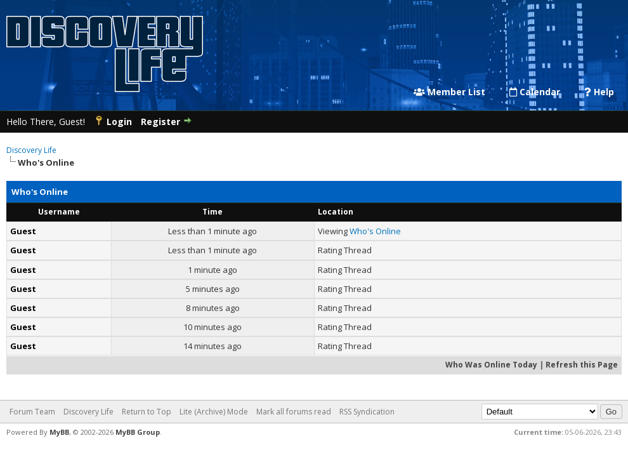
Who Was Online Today (491, 364)
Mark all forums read (293, 411)
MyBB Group (137, 432)
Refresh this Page (582, 364)
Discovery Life (31, 150)
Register (160, 122)
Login (119, 122)
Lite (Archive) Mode (214, 411)
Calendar (534, 92)
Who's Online (375, 231)
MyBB (59, 432)
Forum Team (32, 411)
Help (599, 92)
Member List (449, 92)
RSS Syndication (367, 411)
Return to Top (146, 411)
